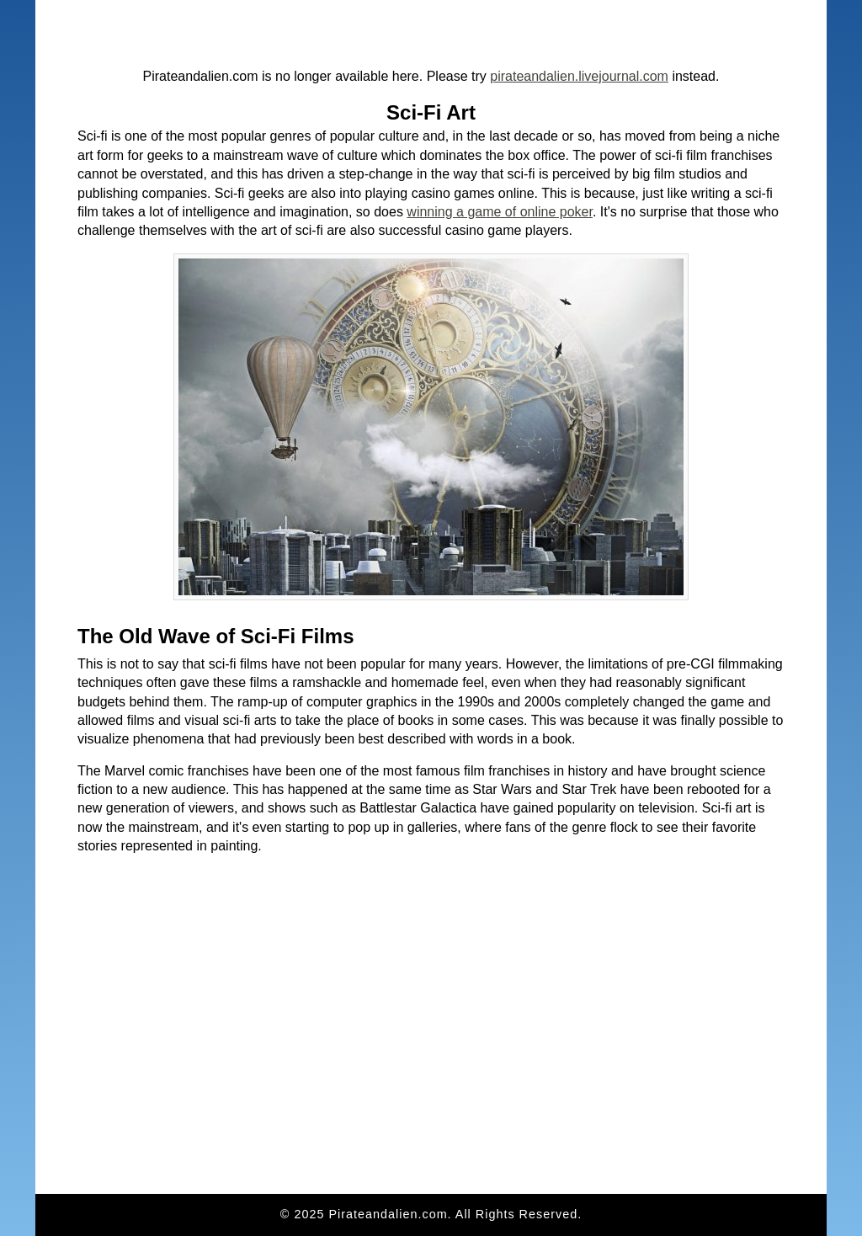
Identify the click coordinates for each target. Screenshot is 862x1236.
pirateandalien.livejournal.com (579, 76)
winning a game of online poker (500, 212)
